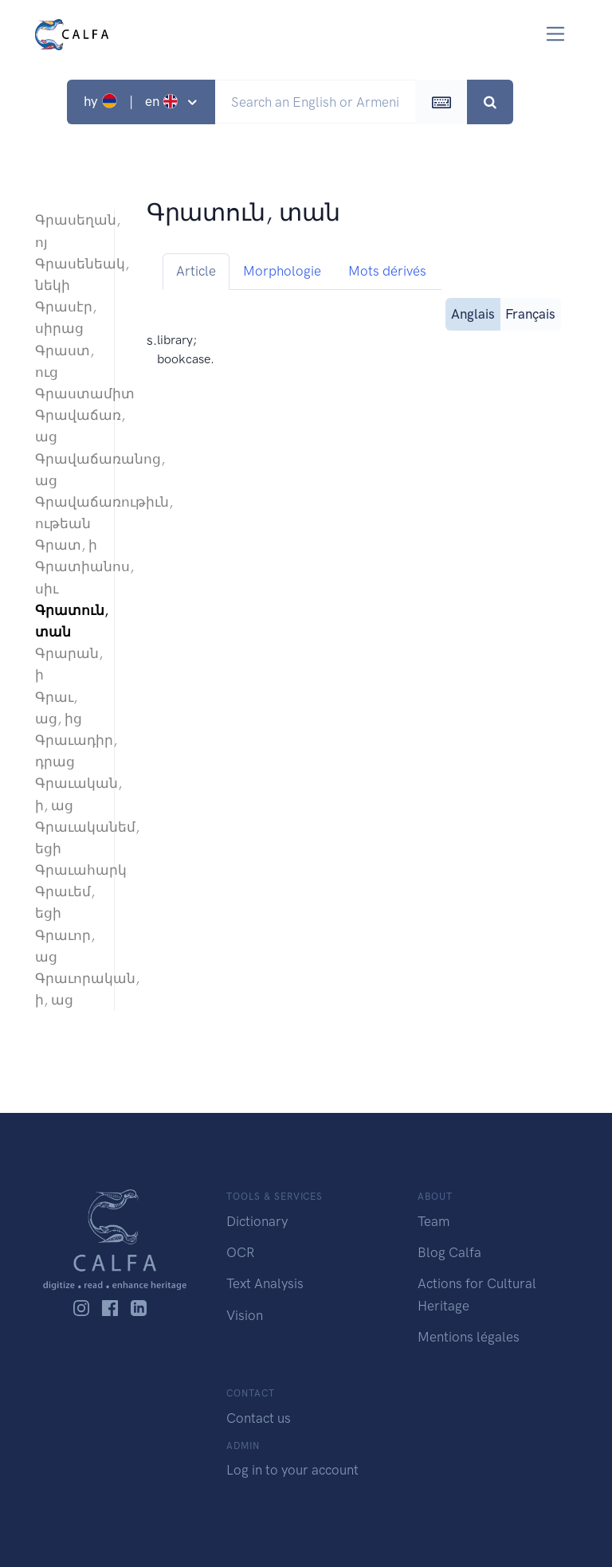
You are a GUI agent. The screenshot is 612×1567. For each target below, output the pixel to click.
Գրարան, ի (66, 664)
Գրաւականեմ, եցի (66, 837)
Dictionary (257, 1221)
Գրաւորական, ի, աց (66, 989)
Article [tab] (196, 271)
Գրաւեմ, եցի (65, 902)
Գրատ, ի (66, 545)
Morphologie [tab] (282, 271)
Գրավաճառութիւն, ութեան (66, 512)
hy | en (133, 101)
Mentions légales (469, 1337)
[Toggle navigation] (556, 33)
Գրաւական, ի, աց (66, 794)
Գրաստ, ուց (64, 361)
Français (530, 313)
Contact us (258, 1418)
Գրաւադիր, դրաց (66, 751)
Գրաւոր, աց (65, 946)
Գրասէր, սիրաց (65, 317)
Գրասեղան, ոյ (66, 230)
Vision (244, 1315)
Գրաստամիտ (66, 394)
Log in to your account (292, 1470)
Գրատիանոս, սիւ (66, 577)
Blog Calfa (449, 1252)
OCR (240, 1252)
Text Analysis (265, 1283)
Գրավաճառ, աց (66, 426)
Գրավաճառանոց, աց (66, 469)
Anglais (473, 313)
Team (433, 1221)
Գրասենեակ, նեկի (66, 274)
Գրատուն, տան (66, 621)
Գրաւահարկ (66, 870)
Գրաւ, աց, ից (58, 708)
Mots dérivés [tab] (387, 271)
